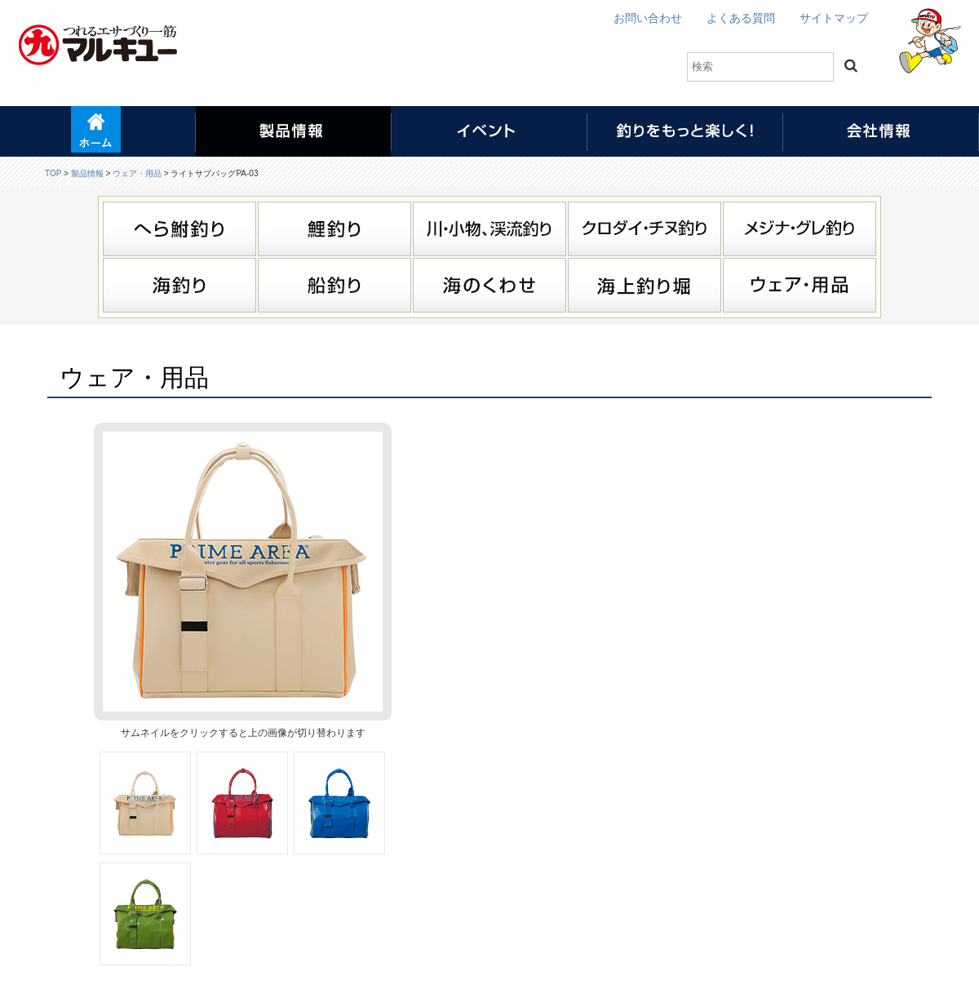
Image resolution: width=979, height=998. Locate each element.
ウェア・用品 (137, 173)
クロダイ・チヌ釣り (644, 229)
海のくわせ (489, 285)
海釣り (179, 285)
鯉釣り (334, 229)
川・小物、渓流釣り (489, 229)
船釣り (334, 285)
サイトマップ (834, 17)
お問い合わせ (648, 17)
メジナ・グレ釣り (799, 229)
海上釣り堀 (644, 285)
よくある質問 (741, 17)
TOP (53, 173)
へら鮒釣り (179, 229)
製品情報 (87, 173)
